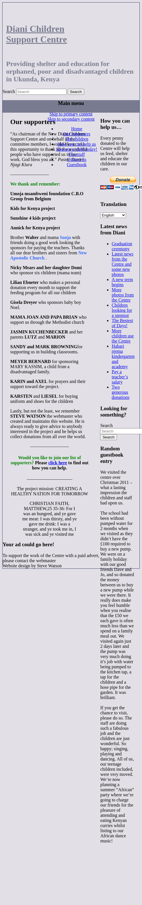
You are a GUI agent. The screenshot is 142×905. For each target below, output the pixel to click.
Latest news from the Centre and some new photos (122, 264)
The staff (77, 154)
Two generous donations (120, 392)
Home (76, 128)
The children (76, 139)
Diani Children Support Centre (36, 34)
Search (9, 91)
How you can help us (76, 144)
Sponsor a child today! (76, 149)
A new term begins (122, 282)
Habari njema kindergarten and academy (123, 356)
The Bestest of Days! (122, 323)
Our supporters (76, 133)
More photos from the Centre (123, 294)
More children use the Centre (123, 335)
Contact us (76, 159)
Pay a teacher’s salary (120, 376)
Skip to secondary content (71, 119)
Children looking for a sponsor (122, 310)
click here (57, 462)
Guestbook (77, 164)
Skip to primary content (71, 114)
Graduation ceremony (122, 246)
